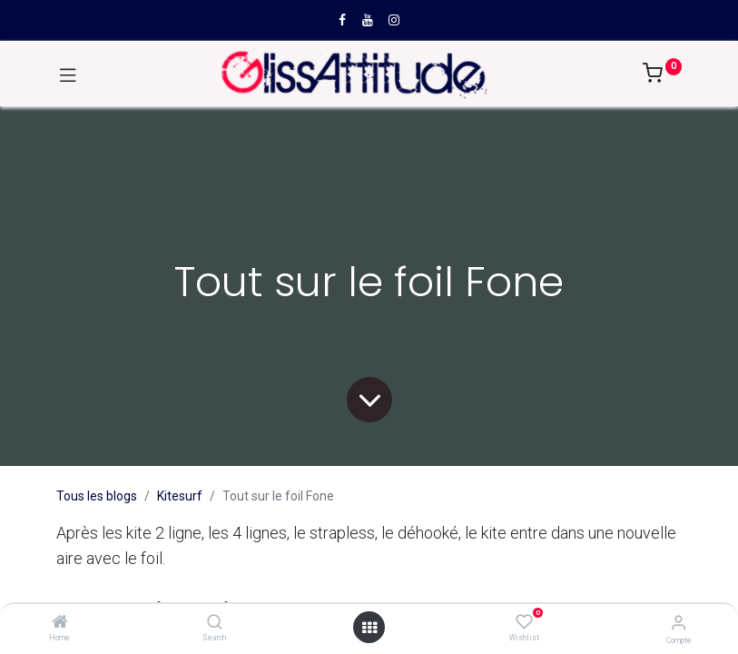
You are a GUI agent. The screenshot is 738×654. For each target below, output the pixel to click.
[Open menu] (369, 628)
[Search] (214, 623)
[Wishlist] (524, 622)
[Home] (60, 623)
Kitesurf (179, 496)
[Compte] (678, 622)
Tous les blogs (96, 496)
